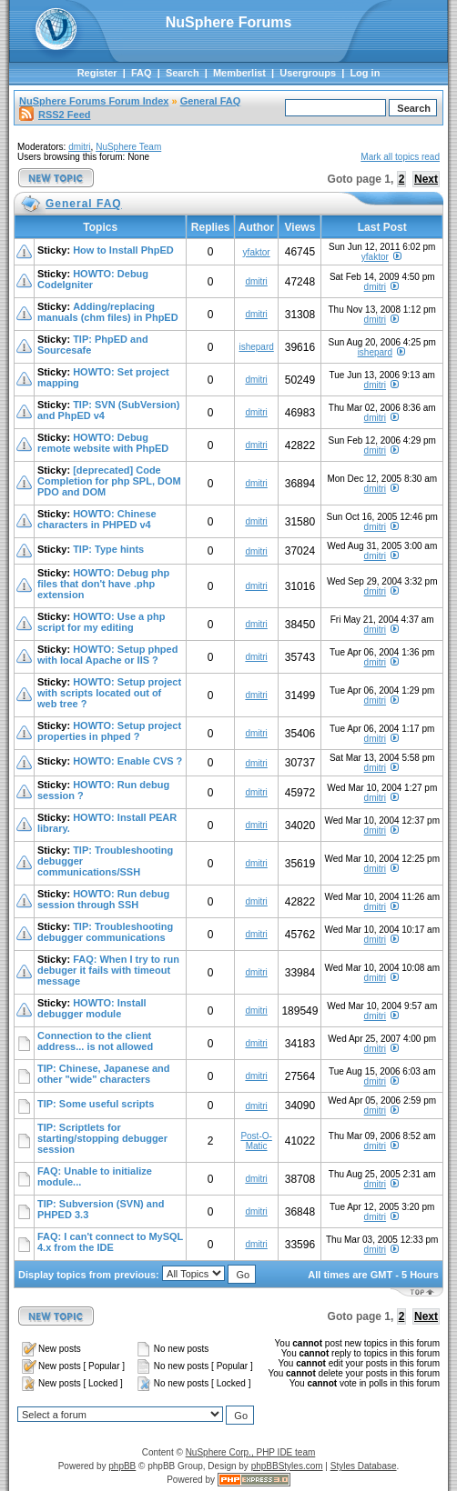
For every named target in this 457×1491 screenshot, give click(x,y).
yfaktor (256, 252)
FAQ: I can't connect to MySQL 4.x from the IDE (110, 1242)
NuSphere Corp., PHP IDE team (251, 1452)
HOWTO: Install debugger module (92, 1008)
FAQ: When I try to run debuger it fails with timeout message (108, 970)
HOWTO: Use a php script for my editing (101, 622)
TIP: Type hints (108, 549)
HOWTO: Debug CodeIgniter (92, 279)
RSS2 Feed (54, 114)
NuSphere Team (128, 147)
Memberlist (239, 72)
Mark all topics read (400, 157)
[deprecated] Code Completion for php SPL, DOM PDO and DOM (109, 481)
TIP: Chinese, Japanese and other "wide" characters (103, 1074)
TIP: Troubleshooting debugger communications (105, 932)
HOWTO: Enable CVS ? (127, 761)
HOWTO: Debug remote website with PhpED (102, 443)
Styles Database (363, 1466)
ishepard (256, 347)
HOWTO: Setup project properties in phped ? (109, 731)
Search (182, 72)
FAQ (141, 72)
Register (97, 72)
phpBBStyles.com (287, 1466)
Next (426, 179)
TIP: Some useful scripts (95, 1103)
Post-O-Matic (255, 1141)
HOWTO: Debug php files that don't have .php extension (103, 583)
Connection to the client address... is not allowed (95, 1041)
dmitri (79, 147)
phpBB (122, 1466)
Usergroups (307, 72)
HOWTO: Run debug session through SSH (103, 899)
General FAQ (210, 100)
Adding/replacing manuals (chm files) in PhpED (107, 312)
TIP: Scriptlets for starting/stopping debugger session (102, 1138)
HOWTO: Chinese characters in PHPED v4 (97, 519)
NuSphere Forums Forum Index (93, 100)
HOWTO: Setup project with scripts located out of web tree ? (109, 692)
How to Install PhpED (123, 250)
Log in (365, 72)
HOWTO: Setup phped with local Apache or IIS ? (107, 654)
